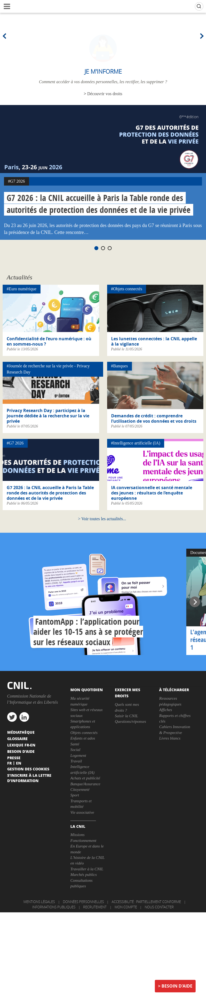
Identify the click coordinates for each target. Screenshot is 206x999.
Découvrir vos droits (104, 93)
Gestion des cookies (28, 768)
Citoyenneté (80, 789)
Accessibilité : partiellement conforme (146, 901)
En (18, 763)
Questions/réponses (130, 721)
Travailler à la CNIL (86, 869)
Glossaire (17, 738)
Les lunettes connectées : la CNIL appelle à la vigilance (154, 341)
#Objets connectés (126, 289)
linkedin (24, 717)
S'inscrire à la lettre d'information (29, 778)
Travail (76, 761)
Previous (5, 36)
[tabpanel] (103, 172)
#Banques (119, 366)
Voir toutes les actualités (102, 519)
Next (200, 36)
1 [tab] (96, 248)
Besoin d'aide (176, 986)
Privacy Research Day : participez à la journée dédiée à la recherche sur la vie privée (48, 416)
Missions (77, 835)
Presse (14, 757)
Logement (78, 755)
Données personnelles (83, 901)
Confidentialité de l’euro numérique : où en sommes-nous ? (49, 341)
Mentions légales (39, 901)
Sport (74, 795)
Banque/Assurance (85, 784)
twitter (12, 717)
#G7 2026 (16, 181)
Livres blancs (169, 738)
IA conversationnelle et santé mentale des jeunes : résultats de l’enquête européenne (151, 493)
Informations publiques (53, 907)
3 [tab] (110, 248)
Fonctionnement (83, 840)
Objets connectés (84, 733)
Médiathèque (21, 732)
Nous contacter (159, 907)
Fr (9, 763)
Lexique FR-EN (21, 745)
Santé (74, 744)
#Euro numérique (22, 289)
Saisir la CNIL (126, 716)
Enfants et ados (82, 738)
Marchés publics (83, 874)
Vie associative (82, 812)
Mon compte (126, 907)
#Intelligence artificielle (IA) (135, 443)
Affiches (165, 710)
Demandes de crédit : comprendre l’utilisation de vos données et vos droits (153, 418)
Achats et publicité (85, 778)
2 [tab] (103, 248)
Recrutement (95, 907)
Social (75, 750)
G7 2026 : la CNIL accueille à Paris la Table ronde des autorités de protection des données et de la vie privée (99, 204)
